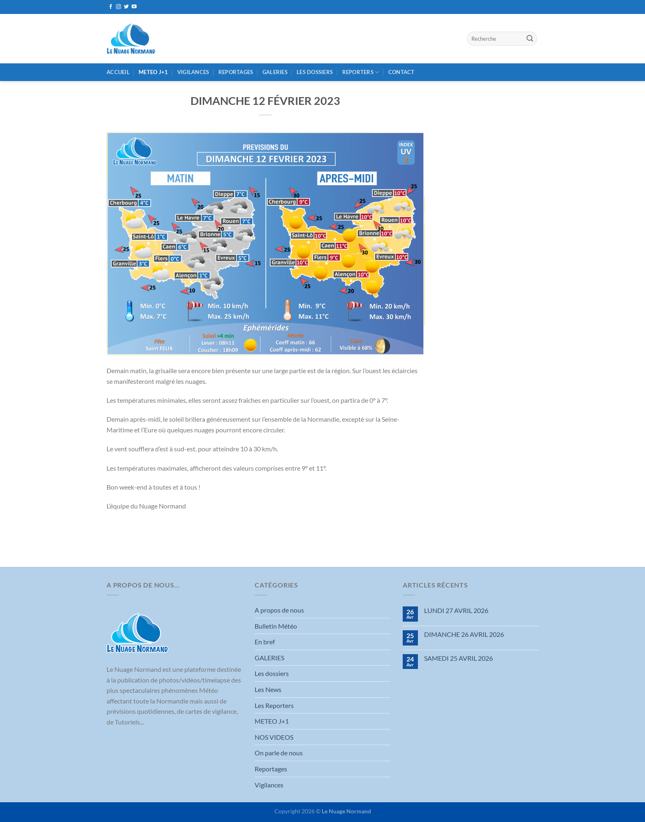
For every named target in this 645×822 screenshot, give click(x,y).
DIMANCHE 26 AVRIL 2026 (464, 634)
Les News (268, 689)
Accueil (118, 72)
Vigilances (193, 72)
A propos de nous (279, 610)
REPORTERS (360, 72)
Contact (401, 72)
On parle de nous (279, 753)
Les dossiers (315, 72)
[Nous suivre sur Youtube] (134, 7)
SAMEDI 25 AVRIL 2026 (458, 658)
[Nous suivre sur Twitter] (126, 7)
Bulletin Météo (276, 626)
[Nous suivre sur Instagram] (118, 7)
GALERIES (275, 72)
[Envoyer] (530, 39)
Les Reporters (274, 705)
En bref (265, 642)
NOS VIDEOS (274, 737)
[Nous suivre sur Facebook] (110, 7)
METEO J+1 (153, 72)
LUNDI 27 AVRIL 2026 (456, 610)
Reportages (235, 72)
